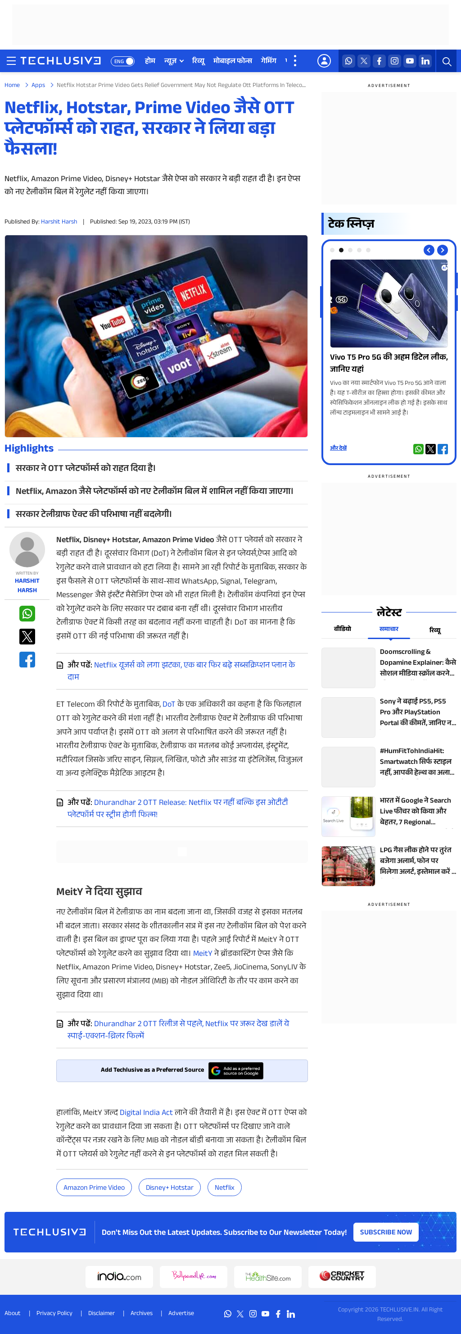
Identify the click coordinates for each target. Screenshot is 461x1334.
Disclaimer (101, 1314)
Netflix (225, 1189)
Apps (38, 86)
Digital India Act (146, 1113)
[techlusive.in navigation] (11, 61)
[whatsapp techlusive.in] (348, 61)
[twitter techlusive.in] (364, 61)
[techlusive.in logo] (60, 62)
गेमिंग (268, 62)
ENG (119, 62)
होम (150, 62)
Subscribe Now (386, 1233)
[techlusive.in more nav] (296, 61)
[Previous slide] (429, 250)
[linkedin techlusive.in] (425, 61)
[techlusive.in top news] (388, 668)
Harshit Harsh (59, 222)
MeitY (202, 954)
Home (12, 86)
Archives (142, 1314)
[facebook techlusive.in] (379, 61)
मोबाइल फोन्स (232, 62)
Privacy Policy (54, 1314)
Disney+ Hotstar (170, 1189)
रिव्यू (198, 62)
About (13, 1314)
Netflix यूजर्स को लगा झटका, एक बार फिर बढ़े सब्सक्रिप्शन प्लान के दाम (181, 672)
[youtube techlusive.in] (409, 61)
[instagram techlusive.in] (394, 61)
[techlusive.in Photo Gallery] (389, 339)
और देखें (338, 448)
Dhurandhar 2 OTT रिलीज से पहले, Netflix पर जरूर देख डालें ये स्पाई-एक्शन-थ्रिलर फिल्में (178, 1031)
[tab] (332, 250)
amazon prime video (94, 1189)
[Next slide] (442, 250)
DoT (169, 705)
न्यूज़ (170, 62)
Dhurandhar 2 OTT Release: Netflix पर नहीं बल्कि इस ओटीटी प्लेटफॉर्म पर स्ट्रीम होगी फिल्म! (178, 809)
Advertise (181, 1314)
